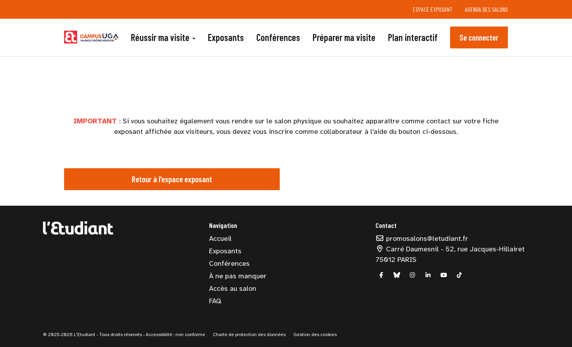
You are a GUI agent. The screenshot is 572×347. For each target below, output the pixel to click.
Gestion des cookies (315, 334)
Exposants (226, 37)
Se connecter (479, 37)
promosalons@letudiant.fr (421, 238)
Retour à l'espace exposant (172, 179)
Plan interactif (413, 37)
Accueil (220, 238)
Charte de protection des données (249, 334)
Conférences (278, 37)
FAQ (215, 301)
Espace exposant (432, 9)
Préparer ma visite (344, 37)
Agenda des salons (486, 9)
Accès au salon (232, 288)
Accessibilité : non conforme (175, 334)
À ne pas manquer (237, 276)
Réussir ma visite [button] (163, 37)
